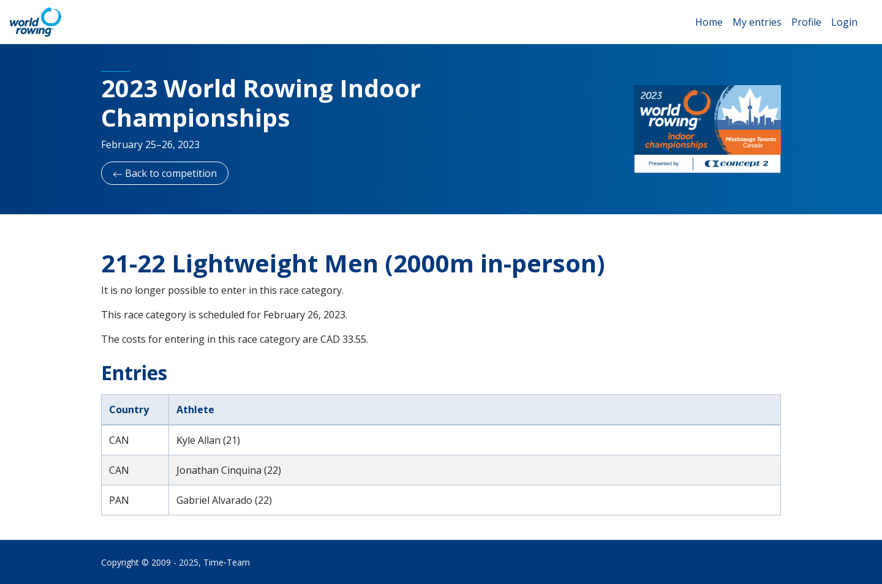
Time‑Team (226, 562)
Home (709, 22)
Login (844, 22)
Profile (806, 22)
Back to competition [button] (165, 173)
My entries (757, 22)
